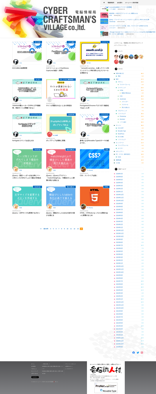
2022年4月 (119, 290)
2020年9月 (119, 347)
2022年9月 (119, 275)
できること (34, 368)
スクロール (105, 42)
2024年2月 (119, 224)
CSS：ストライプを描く (88, 175)
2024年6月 (119, 212)
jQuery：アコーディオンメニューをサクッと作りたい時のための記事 (129, 19)
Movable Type (122, 131)
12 (74, 228)
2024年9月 (119, 203)
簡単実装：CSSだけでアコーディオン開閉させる (123, 13)
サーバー (118, 125)
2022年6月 (119, 284)
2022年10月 (120, 272)
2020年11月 (120, 341)
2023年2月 (119, 260)
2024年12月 (120, 194)
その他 (118, 163)
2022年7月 (119, 281)
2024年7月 (119, 209)
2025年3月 (119, 185)
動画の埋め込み (126, 93)
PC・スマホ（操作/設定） (116, 34)
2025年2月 (119, 188)
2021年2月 (119, 332)
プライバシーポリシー (70, 364)
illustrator (122, 119)
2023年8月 (119, 242)
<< (41, 228)
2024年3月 (119, 221)
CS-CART (121, 128)
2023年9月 (119, 239)
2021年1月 (119, 335)
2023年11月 (120, 233)
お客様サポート (69, 366)
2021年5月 (119, 323)
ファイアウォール (103, 79)
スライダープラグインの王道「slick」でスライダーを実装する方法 (128, 26)
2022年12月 (120, 266)
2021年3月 (119, 329)
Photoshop (123, 116)
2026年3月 (119, 173)
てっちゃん (90, 170)
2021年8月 (119, 314)
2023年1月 (119, 263)
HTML (106, 187)
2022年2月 (119, 296)
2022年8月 (119, 278)
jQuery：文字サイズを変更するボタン (26, 213)
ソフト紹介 (112, 9)
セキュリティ (120, 151)
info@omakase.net (100, 380)
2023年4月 (119, 254)
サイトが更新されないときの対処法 (59, 105)
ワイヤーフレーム (125, 84)
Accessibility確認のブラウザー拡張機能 (120, 7)
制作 (117, 79)
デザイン (120, 82)
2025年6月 (119, 176)
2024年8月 (119, 206)
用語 (119, 76)
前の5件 (46, 228)
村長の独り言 (120, 73)
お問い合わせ (34, 373)
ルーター (38, 79)
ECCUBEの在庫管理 (19, 68)
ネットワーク (120, 142)
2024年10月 (120, 200)
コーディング (122, 87)
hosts (119, 157)
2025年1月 (119, 191)
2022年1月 (119, 299)
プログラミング (122, 110)
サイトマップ (34, 371)
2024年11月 (120, 197)
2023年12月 (120, 230)
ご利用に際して (46, 364)
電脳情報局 (111, 2)
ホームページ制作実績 (131, 2)
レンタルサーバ (69, 368)
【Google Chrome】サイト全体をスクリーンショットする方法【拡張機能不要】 (132, 32)
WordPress (121, 134)
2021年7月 (119, 317)
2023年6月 (119, 248)
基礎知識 (118, 160)
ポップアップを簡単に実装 (55, 141)
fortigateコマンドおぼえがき (23, 141)
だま (20, 170)
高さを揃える (70, 149)
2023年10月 (120, 236)
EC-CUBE (37, 42)
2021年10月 (120, 308)
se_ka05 (55, 135)
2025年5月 (119, 179)
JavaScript (112, 21)
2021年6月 (119, 320)
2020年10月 (120, 344)
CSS (110, 15)
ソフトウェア (104, 114)
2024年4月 (119, 218)
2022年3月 (119, 293)
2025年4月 (119, 182)
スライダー (112, 28)
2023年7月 (119, 245)
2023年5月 (119, 251)
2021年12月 (120, 302)
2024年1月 (119, 227)
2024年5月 (119, 215)
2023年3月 (119, 257)
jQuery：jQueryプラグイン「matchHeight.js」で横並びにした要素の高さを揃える (60, 178)
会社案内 (119, 2)
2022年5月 (119, 287)
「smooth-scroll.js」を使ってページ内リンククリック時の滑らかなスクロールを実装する (94, 70)
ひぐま (89, 63)
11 (71, 228)
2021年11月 (120, 305)
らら (20, 63)
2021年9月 (119, 311)
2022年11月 (120, 269)
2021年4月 (119, 326)
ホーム (33, 364)
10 (67, 228)
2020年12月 (120, 338)
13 (78, 228)
